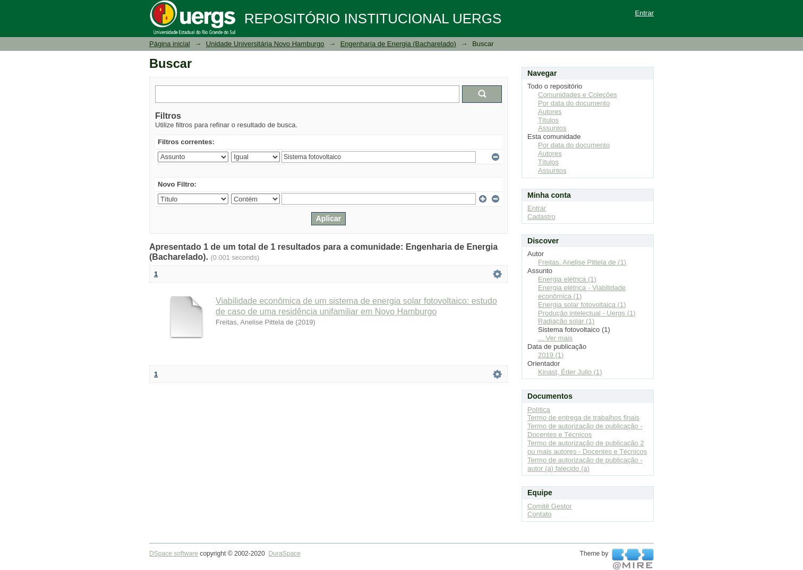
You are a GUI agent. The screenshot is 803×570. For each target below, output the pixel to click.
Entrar (644, 13)
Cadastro (541, 217)
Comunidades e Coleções (577, 95)
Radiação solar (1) (566, 321)
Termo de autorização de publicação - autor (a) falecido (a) (585, 464)
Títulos (548, 120)
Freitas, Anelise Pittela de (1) (582, 262)
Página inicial (169, 44)
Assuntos (552, 128)
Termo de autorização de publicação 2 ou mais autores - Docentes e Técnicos (587, 447)
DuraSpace (284, 553)
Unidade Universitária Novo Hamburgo (265, 44)
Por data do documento (574, 103)
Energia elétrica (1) (567, 279)
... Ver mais (555, 338)
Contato (539, 514)
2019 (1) (550, 355)
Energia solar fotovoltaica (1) (582, 305)
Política (538, 410)
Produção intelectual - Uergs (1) (587, 313)
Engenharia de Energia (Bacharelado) (398, 44)
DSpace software (173, 553)
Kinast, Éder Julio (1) (570, 372)
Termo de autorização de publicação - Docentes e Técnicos (585, 430)
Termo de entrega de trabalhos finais (583, 418)
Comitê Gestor (549, 506)
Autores (550, 112)
